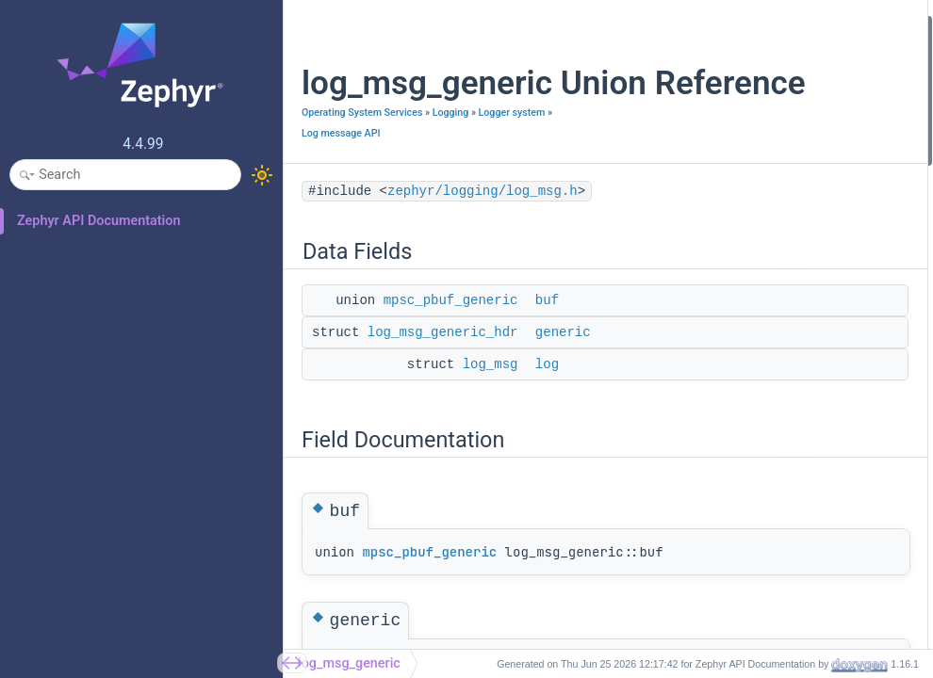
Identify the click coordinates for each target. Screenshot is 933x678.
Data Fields (697, 27)
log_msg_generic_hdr (443, 392)
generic (563, 392)
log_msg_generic (349, 663)
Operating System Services (362, 152)
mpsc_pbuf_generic (451, 360)
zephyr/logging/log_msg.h (482, 251)
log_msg (490, 424)
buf (547, 360)
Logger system (381, 173)
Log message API (341, 193)
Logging (320, 173)
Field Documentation (724, 128)
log (547, 424)
